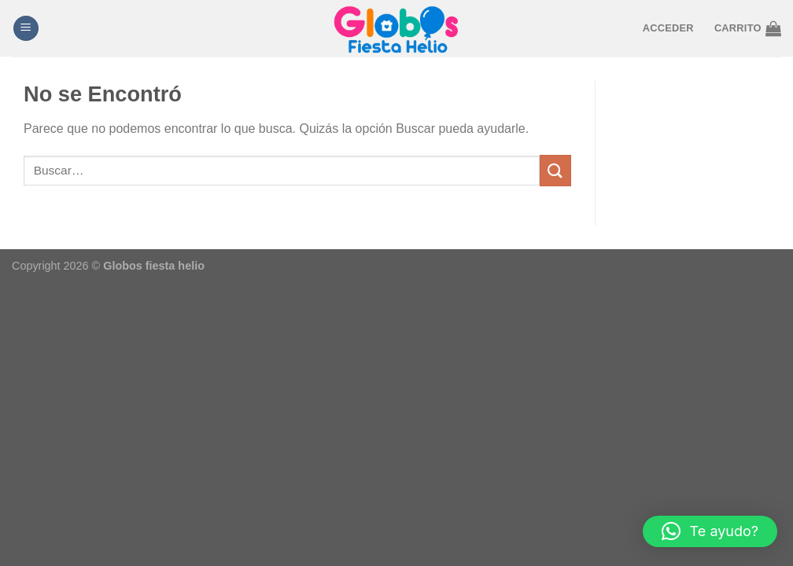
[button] (710, 531)
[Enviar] (555, 170)
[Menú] (26, 29)
